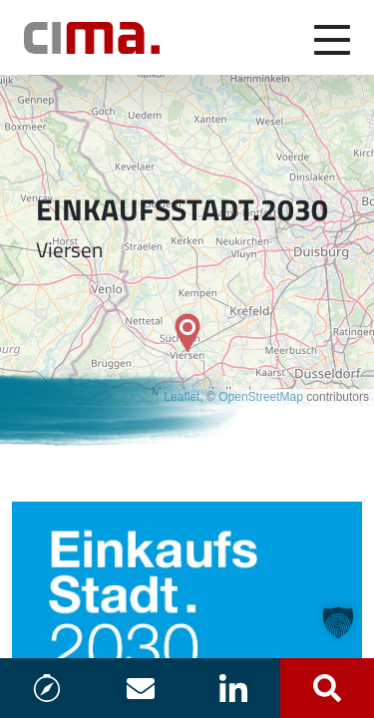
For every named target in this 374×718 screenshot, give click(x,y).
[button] (338, 622)
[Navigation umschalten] (332, 38)
